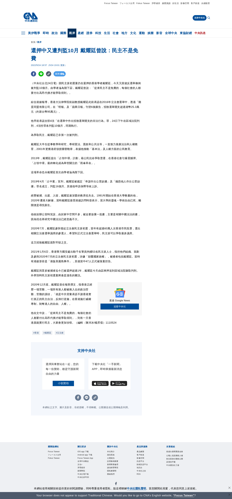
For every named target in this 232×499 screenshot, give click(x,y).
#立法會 (60, 333)
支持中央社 (199, 18)
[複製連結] (48, 73)
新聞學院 (83, 483)
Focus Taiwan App (85, 465)
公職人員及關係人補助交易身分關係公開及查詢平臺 (174, 466)
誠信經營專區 (115, 471)
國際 (63, 33)
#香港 (36, 333)
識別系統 (112, 455)
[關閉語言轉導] (229, 495)
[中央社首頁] (31, 17)
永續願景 (205, 3)
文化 (133, 33)
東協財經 (186, 33)
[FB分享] (33, 73)
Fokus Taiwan (143, 3)
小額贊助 (63, 383)
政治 (54, 33)
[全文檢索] (209, 18)
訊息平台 (142, 463)
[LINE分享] (41, 73)
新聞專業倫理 (115, 467)
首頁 (33, 42)
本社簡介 (112, 452)
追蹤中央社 (120, 306)
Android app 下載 (86, 457)
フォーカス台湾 (127, 3)
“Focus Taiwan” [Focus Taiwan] (183, 495)
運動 (142, 33)
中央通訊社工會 (174, 477)
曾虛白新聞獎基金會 (174, 454)
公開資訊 (112, 459)
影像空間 (185, 3)
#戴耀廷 (47, 333)
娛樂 (151, 33)
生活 (107, 33)
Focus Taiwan (111, 3)
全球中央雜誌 (85, 471)
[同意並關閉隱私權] (229, 488)
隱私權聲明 (113, 475)
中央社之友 (143, 475)
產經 (81, 33)
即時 (46, 33)
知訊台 (141, 471)
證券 (89, 33)
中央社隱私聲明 (136, 488)
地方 (124, 33)
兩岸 (72, 33)
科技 (98, 33)
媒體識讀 (166, 3)
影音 (159, 33)
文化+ (81, 475)
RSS (139, 479)
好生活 (175, 3)
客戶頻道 (195, 3)
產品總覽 (142, 452)
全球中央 (171, 33)
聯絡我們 (112, 479)
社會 (116, 33)
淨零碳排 (156, 3)
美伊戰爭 (34, 33)
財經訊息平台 (144, 467)
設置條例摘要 (115, 463)
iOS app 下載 (85, 452)
